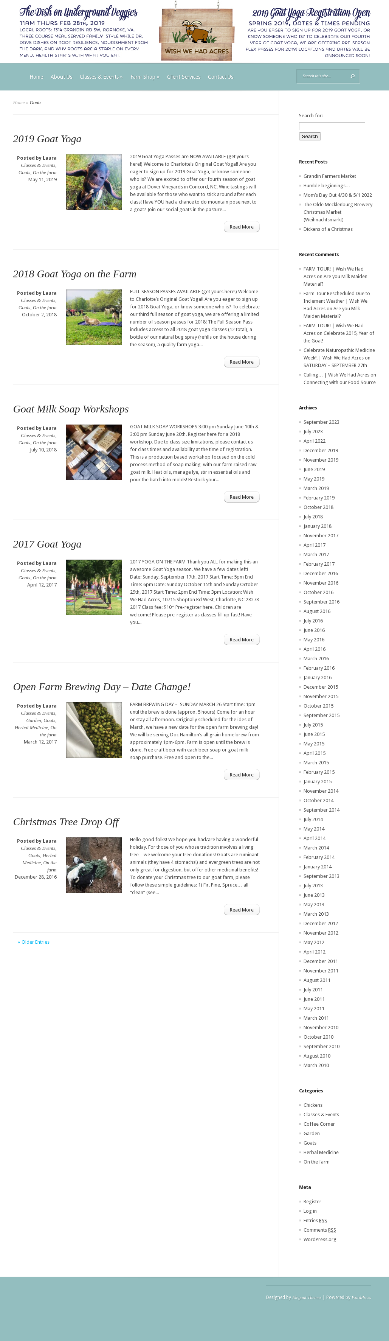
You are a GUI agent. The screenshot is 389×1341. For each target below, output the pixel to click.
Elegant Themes (306, 1297)
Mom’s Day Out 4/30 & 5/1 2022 (338, 195)
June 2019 (314, 469)
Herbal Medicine (31, 727)
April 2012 (314, 952)
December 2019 (321, 450)
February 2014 (319, 857)
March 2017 (316, 554)
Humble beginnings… (327, 185)
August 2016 (317, 611)
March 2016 (316, 658)
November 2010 (321, 1027)
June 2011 (314, 999)
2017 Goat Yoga (47, 544)
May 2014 (314, 829)
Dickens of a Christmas (328, 229)
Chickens (313, 1105)
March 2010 (316, 1065)
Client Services (183, 77)
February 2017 (319, 564)
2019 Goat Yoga (47, 139)
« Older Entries (34, 942)
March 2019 (316, 488)
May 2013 (314, 904)
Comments (320, 1230)
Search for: (311, 115)
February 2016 (319, 668)
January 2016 (318, 677)
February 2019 (319, 498)
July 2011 (313, 990)
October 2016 (318, 592)
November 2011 (321, 971)
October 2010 (318, 1037)
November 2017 (321, 535)
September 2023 (321, 422)
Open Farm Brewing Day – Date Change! (102, 686)
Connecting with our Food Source (340, 382)
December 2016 (321, 573)
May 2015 (314, 744)
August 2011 (317, 980)
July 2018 (313, 517)
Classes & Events (101, 77)
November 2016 (321, 583)
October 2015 (318, 706)
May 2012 (314, 942)
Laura (50, 158)
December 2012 (321, 923)
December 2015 (321, 687)
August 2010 (317, 1056)
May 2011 (314, 1008)
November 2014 (321, 791)
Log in (310, 1211)
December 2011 (321, 961)
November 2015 (321, 696)
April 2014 (314, 838)
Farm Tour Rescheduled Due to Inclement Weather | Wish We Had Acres (337, 301)
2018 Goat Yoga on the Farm (74, 274)
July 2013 (313, 885)
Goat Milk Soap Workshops (71, 409)
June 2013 (314, 895)
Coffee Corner (319, 1124)
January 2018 (318, 526)
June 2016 (314, 630)
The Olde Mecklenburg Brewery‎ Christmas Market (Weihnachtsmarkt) (338, 212)
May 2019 (314, 479)
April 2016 (314, 649)
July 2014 (313, 819)
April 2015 (314, 753)
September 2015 (321, 715)
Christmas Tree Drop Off (66, 822)
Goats (24, 172)
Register (312, 1201)
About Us (61, 77)
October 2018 (318, 507)
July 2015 (313, 725)
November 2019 (321, 460)
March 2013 (316, 914)
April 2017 (314, 545)
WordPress (361, 1297)
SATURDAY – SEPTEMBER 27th (335, 365)
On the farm (45, 172)
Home (36, 77)
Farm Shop (145, 77)
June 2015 (314, 734)
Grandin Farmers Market (330, 176)
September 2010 (321, 1046)
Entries (315, 1220)
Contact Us (220, 77)
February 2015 (319, 772)
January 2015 (318, 781)
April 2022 (314, 441)
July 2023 (313, 431)
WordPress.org (320, 1239)
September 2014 (321, 810)
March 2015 (316, 762)
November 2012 (321, 933)
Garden (33, 720)
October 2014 (318, 800)
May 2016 (314, 639)
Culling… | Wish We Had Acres (336, 375)
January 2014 (318, 867)
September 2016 (321, 602)
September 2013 (321, 876)
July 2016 (313, 621)
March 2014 (316, 848)
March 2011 (316, 1018)
